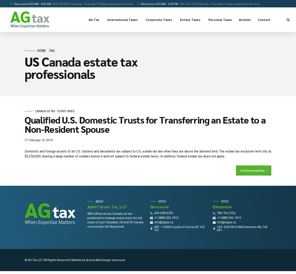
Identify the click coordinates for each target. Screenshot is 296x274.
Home (41, 50)
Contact (265, 20)
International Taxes (123, 20)
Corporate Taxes (159, 20)
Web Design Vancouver (110, 260)
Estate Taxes (191, 20)
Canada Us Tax (45, 111)
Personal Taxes (220, 19)
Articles (245, 19)
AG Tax (95, 20)
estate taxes (66, 111)
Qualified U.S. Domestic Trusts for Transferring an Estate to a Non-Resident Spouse (145, 124)
